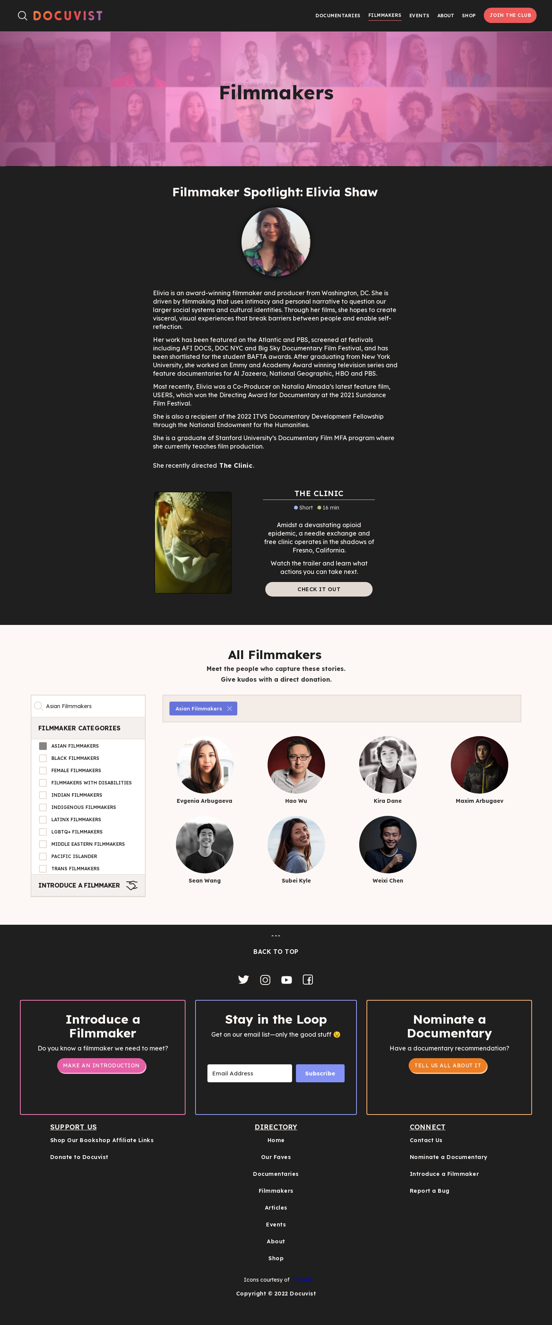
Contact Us (426, 1140)
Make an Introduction (101, 1065)
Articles (276, 1207)
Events (419, 15)
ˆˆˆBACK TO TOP (276, 944)
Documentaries (338, 15)
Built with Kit (276, 1095)
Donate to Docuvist (79, 1157)
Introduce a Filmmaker (444, 1173)
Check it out (318, 589)
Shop (469, 15)
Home (276, 1140)
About (276, 1241)
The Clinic (235, 465)
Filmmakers (385, 15)
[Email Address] (249, 1073)
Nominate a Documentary (449, 1157)
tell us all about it (447, 1065)
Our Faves (276, 1157)
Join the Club (510, 15)
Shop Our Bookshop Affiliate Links (102, 1140)
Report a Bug (430, 1190)
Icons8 (302, 1279)
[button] (445, 15)
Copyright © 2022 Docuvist (276, 1293)
